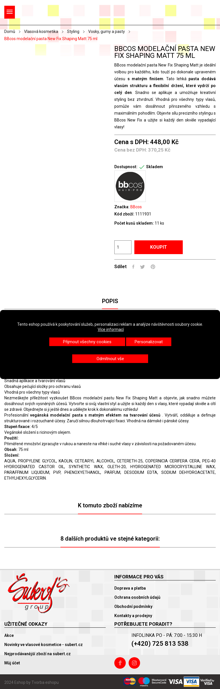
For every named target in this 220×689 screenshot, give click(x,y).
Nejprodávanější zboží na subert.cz (37, 653)
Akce (9, 635)
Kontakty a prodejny (133, 615)
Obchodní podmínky (133, 606)
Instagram (134, 663)
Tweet (142, 266)
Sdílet (133, 266)
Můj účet (12, 663)
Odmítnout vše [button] (110, 358)
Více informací (111, 329)
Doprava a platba (130, 588)
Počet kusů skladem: (134, 223)
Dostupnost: (126, 166)
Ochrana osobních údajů (137, 597)
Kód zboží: (124, 214)
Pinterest (153, 266)
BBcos (136, 207)
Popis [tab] (110, 301)
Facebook (120, 663)
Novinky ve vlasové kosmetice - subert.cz (43, 644)
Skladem (154, 166)
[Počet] (122, 247)
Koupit (158, 247)
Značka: (121, 207)
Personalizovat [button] (149, 341)
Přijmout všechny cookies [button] (87, 341)
